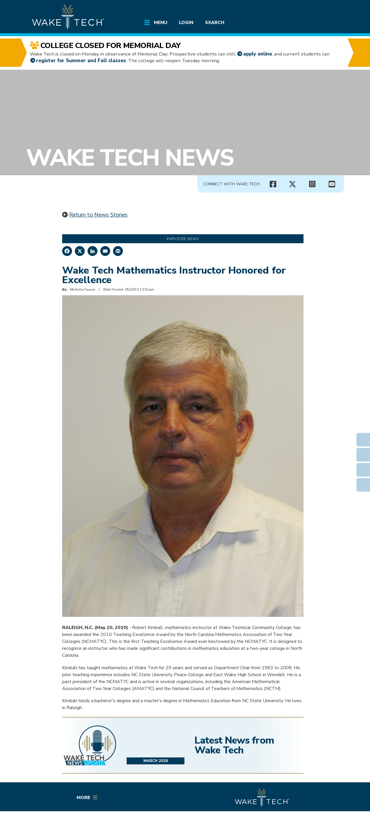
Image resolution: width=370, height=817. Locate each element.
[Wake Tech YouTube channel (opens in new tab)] (331, 184)
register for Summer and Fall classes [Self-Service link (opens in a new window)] (81, 60)
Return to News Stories (98, 215)
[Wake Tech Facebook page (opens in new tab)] (273, 184)
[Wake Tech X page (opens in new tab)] (292, 184)
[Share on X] (80, 251)
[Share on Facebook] (67, 251)
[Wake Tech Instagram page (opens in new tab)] (312, 184)
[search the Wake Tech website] (310, 9)
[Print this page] (118, 251)
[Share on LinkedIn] (92, 251)
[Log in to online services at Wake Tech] (327, 9)
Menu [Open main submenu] (160, 22)
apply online (257, 54)
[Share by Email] (105, 251)
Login (186, 22)
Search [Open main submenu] (214, 22)
